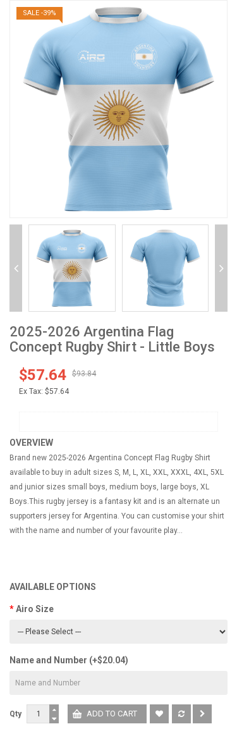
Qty (15, 713)
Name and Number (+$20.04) (68, 660)
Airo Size (35, 609)
